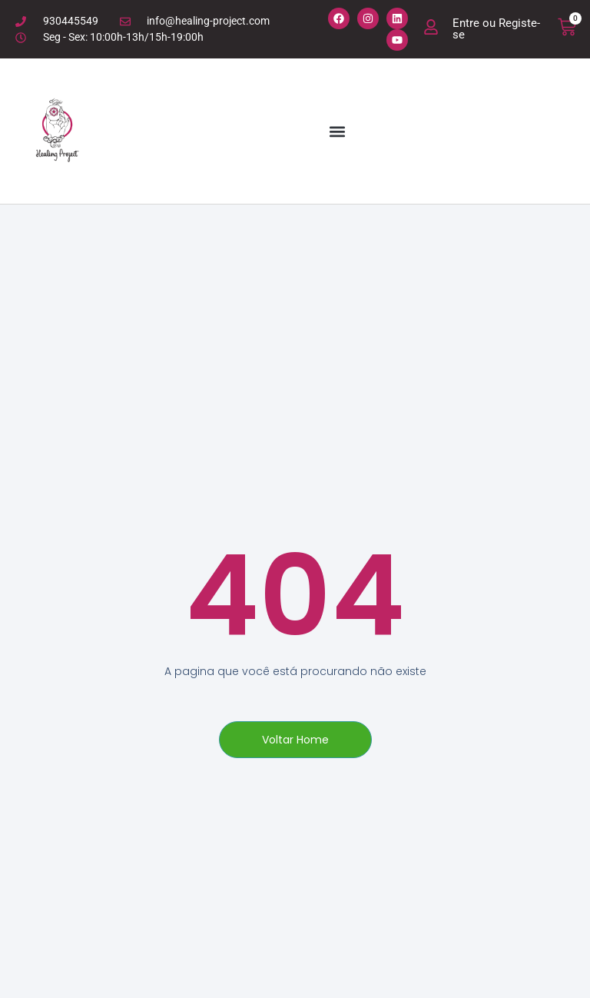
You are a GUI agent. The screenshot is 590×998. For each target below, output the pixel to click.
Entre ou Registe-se (496, 29)
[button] (337, 131)
